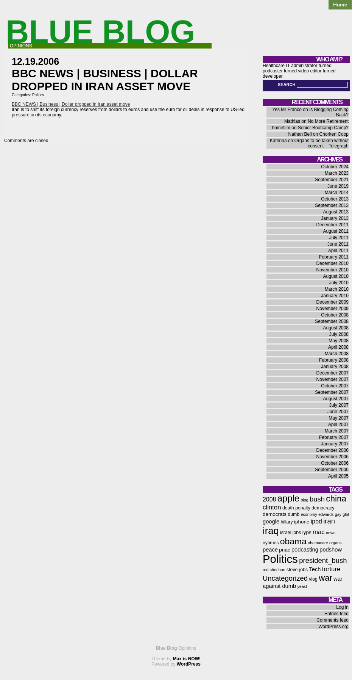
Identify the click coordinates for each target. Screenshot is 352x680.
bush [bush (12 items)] (317, 499)
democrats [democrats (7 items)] (275, 514)
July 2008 (339, 334)
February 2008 (334, 360)
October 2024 (335, 166)
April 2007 (338, 424)
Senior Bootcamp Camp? (323, 127)
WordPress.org (333, 626)
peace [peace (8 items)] (270, 550)
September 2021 (332, 179)
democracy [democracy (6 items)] (323, 508)
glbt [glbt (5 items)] (346, 514)
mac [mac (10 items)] (319, 532)
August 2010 (336, 276)
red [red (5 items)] (265, 569)
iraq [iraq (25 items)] (271, 530)
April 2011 (338, 250)
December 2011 (332, 224)
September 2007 (332, 392)
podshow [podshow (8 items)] (330, 550)
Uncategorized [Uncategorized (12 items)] (285, 578)
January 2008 (335, 366)
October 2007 (335, 386)
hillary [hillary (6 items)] (286, 522)
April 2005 (338, 476)
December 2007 (332, 373)
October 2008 (335, 315)
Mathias (292, 121)
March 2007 (337, 431)
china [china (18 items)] (336, 498)
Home (340, 5)
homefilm (281, 127)
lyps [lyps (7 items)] (307, 532)
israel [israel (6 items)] (285, 532)
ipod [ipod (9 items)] (316, 521)
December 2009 (332, 302)
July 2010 (339, 282)
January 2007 (335, 444)
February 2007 (334, 437)
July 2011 (339, 237)
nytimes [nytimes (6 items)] (271, 542)
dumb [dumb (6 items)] (293, 514)
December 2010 (332, 263)
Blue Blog (100, 32)
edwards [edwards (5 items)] (325, 514)
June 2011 (338, 244)
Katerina (278, 140)
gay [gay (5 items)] (338, 514)
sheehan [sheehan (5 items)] (277, 569)
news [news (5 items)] (330, 532)
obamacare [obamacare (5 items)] (318, 543)
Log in (342, 607)
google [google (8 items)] (271, 522)
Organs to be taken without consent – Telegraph (321, 143)
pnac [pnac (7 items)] (284, 550)
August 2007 (336, 398)
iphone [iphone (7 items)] (302, 522)
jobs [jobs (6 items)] (297, 532)
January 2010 (335, 295)
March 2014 (337, 192)
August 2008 (336, 328)
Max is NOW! (187, 658)
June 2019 (338, 186)
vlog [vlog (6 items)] (313, 579)
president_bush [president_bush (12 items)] (323, 560)
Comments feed (332, 620)
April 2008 (338, 347)
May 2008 (339, 340)
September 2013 (332, 205)
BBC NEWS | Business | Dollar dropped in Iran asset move (71, 104)
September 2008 (332, 321)
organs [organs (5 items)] (335, 543)
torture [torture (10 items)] (331, 569)
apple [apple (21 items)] (288, 498)
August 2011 (336, 231)
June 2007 (338, 411)
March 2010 (337, 289)
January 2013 (335, 218)
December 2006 (332, 450)
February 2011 (334, 257)
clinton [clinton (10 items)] (272, 507)
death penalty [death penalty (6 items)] (296, 508)
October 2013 (335, 199)
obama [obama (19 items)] (293, 541)
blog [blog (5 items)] (304, 500)
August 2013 (336, 212)
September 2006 (332, 469)
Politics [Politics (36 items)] (280, 559)
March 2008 (337, 353)
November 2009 (332, 308)
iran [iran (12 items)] (329, 521)
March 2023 (337, 173)
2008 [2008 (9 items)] (269, 499)
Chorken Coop (334, 134)
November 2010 (332, 270)
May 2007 (339, 418)
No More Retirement (328, 121)
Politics (38, 95)
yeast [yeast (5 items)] (302, 586)
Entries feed (336, 613)
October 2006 (335, 463)
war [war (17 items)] (325, 578)
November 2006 (332, 456)
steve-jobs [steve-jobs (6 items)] (297, 569)
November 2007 (332, 379)
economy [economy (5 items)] (309, 514)
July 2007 (339, 405)
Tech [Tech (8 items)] (315, 569)
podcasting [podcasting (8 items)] (304, 550)
